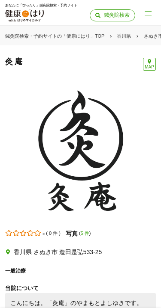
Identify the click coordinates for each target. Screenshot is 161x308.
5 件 (85, 233)
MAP (149, 67)
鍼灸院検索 (117, 15)
